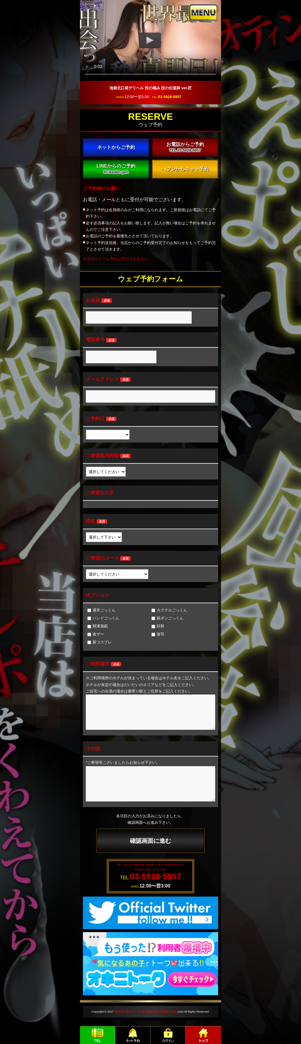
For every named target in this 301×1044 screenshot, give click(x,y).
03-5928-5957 (169, 97)
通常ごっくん (101, 610)
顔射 (157, 626)
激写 (157, 634)
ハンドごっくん (103, 618)
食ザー (95, 634)
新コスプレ (99, 642)
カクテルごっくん (169, 610)
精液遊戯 (97, 626)
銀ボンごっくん (167, 618)
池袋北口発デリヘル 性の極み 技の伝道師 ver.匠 (145, 1011)
